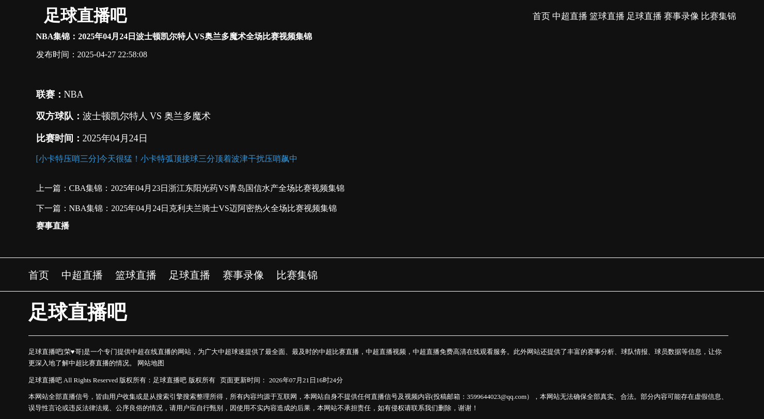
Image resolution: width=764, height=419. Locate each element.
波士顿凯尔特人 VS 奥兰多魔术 (147, 116)
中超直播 (569, 16)
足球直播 (644, 16)
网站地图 (150, 363)
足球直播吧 (85, 15)
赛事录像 (681, 16)
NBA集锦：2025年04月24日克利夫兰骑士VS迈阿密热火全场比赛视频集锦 (203, 208)
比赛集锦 (718, 16)
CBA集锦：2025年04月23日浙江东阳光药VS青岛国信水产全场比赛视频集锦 (207, 188)
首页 (541, 16)
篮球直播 (607, 16)
